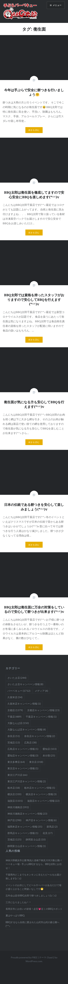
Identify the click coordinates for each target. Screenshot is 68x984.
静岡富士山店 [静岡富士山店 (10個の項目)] (36, 839)
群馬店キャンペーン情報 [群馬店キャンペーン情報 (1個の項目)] (22, 833)
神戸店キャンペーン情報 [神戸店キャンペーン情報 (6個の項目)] (41, 820)
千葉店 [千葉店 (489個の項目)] (14, 716)
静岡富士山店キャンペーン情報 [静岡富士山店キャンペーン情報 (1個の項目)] (26, 846)
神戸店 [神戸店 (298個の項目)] (14, 820)
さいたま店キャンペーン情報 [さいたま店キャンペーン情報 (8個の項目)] (25, 684)
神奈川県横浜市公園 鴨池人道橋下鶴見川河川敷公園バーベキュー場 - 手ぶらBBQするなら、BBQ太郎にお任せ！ (34, 864)
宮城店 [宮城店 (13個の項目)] (13, 742)
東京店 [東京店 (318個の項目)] (36, 761)
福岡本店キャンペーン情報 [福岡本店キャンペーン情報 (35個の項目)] (24, 826)
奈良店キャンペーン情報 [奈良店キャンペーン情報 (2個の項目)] (39, 736)
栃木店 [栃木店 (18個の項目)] (13, 787)
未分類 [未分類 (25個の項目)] (49, 755)
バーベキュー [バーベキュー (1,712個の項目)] (18, 690)
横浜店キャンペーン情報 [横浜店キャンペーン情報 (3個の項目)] (41, 794)
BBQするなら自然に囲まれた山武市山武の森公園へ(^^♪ (32, 924)
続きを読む (34, 130)
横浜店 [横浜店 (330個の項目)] (14, 794)
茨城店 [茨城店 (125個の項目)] (14, 839)
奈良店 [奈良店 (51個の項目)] (13, 736)
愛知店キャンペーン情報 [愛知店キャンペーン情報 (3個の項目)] (22, 755)
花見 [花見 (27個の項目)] (48, 833)
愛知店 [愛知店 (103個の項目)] (50, 748)
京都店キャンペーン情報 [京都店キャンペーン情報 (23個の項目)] (43, 710)
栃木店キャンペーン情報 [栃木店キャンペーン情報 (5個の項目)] (39, 787)
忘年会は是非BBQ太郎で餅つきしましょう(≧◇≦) (31, 895)
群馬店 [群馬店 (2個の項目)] (52, 826)
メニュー (57, 5)
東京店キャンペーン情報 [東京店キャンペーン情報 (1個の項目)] (22, 768)
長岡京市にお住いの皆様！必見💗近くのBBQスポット (34, 908)
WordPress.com (34, 961)
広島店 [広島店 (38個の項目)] (30, 742)
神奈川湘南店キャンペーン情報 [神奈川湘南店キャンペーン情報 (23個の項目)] (27, 813)
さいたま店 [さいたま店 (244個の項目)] (16, 677)
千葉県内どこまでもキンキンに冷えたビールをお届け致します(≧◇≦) (33, 876)
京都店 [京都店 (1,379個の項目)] (15, 710)
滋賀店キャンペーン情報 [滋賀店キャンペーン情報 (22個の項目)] (43, 800)
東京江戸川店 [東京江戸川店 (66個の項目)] (17, 774)
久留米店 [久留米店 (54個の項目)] (14, 697)
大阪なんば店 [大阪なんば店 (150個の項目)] (18, 723)
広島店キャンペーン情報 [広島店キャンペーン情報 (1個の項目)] (22, 748)
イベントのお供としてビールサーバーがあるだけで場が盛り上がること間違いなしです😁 (33, 887)
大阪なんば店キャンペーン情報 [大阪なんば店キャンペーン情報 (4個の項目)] (26, 729)
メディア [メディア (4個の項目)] (41, 690)
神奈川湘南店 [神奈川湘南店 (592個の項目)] (18, 807)
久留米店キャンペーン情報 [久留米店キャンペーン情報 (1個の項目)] (24, 703)
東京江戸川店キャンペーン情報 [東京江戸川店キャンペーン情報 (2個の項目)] (26, 781)
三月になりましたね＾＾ (18, 902)
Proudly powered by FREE (24, 957)
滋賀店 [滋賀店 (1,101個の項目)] (15, 800)
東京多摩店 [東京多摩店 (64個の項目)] (16, 761)
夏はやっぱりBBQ (15, 915)
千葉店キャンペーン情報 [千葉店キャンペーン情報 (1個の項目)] (41, 716)
